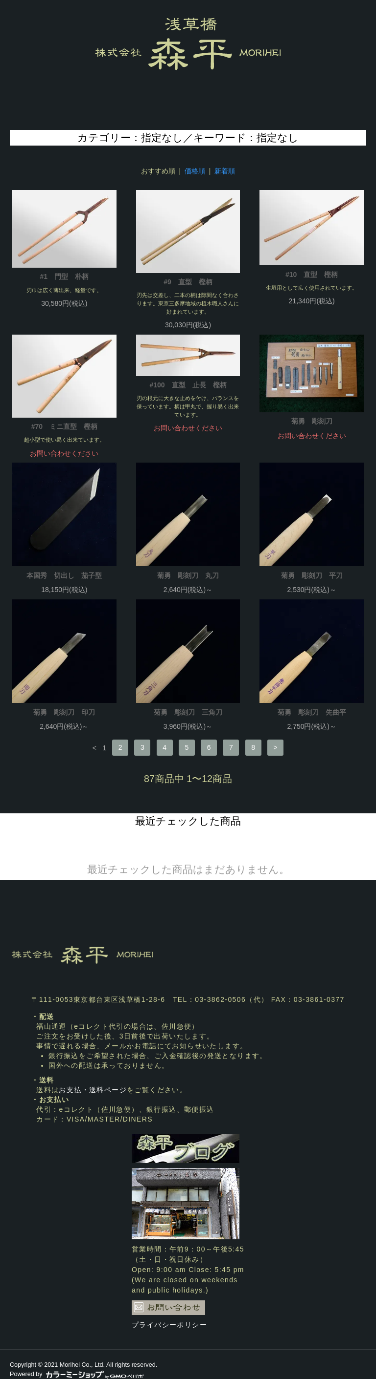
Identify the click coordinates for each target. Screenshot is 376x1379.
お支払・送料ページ (93, 1090)
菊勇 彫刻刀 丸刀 (188, 575)
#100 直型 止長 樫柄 (187, 385)
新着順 (224, 171)
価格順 (195, 171)
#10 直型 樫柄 (311, 274)
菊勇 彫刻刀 (311, 421)
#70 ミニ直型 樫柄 (64, 426)
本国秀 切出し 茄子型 (64, 575)
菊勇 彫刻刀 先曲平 (312, 712)
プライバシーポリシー (169, 1325)
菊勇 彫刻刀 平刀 (312, 575)
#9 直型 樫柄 (188, 282)
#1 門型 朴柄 (64, 276)
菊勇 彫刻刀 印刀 (64, 712)
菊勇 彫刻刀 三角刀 (188, 712)
